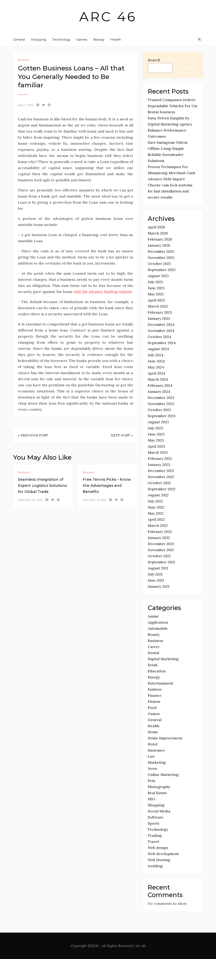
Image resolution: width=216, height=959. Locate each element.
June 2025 (156, 288)
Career (154, 646)
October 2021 (159, 556)
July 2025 (155, 282)
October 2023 (159, 409)
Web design (158, 847)
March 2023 (158, 452)
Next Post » (122, 435)
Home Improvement (165, 738)
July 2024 (155, 355)
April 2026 (156, 227)
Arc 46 (108, 16)
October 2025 (159, 263)
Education (157, 671)
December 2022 (161, 470)
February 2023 (160, 458)
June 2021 (156, 580)
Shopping (38, 39)
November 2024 (161, 330)
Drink (152, 665)
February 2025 (160, 312)
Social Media (159, 811)
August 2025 (158, 275)
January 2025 (159, 318)
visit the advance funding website (102, 291)
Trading (155, 835)
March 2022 (158, 525)
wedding (155, 866)
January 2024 (159, 391)
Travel (153, 841)
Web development (163, 853)
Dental (153, 652)
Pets (151, 780)
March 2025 (158, 306)
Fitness (154, 701)
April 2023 (156, 446)
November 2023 (161, 403)
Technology (61, 39)
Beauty (98, 39)
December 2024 (161, 324)
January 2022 (159, 537)
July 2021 (155, 574)
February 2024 (160, 385)
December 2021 (161, 543)
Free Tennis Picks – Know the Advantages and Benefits (107, 485)
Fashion (154, 689)
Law (151, 756)
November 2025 (161, 257)
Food (152, 707)
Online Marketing (163, 774)
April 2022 (156, 519)
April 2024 (156, 373)
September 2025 (162, 269)
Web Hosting (159, 859)
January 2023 (159, 464)
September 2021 (161, 562)
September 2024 (162, 342)
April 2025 (156, 300)
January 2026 (159, 245)
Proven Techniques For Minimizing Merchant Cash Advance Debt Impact (171, 172)
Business (23, 60)
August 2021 (158, 568)
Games (81, 39)
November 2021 (161, 550)
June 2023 (156, 434)
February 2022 (160, 531)
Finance (155, 695)
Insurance (156, 750)
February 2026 (160, 239)
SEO (151, 799)
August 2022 (158, 495)
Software (155, 817)
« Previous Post (33, 435)
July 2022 (155, 501)
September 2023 (162, 416)
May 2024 (156, 367)
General (19, 39)
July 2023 (155, 428)
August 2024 (158, 349)
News (152, 768)
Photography (159, 786)
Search (154, 60)
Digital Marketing (163, 659)
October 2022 (159, 483)
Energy (154, 677)
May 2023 (156, 440)
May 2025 (156, 294)
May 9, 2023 (26, 105)
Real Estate (157, 793)
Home (153, 732)
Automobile (158, 628)
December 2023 (161, 397)
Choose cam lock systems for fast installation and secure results (170, 191)
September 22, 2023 (30, 500)
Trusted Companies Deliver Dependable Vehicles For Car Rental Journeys (173, 105)
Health (115, 39)
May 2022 (156, 513)
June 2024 (156, 361)
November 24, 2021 (94, 500)
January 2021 (158, 586)
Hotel (152, 744)
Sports (153, 823)
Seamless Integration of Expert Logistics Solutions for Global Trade (42, 485)
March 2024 (158, 379)
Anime (153, 616)
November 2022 (161, 476)
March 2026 (158, 233)
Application (158, 622)
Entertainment (160, 683)
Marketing (157, 762)
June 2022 (156, 507)
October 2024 (159, 336)
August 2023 (158, 422)
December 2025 (161, 251)
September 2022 (161, 489)
